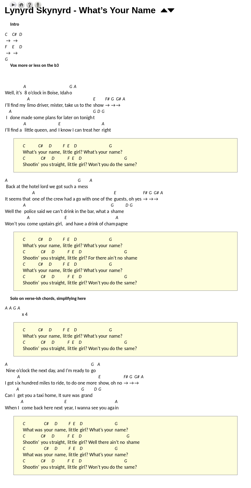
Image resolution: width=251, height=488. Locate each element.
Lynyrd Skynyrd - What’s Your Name (80, 10)
